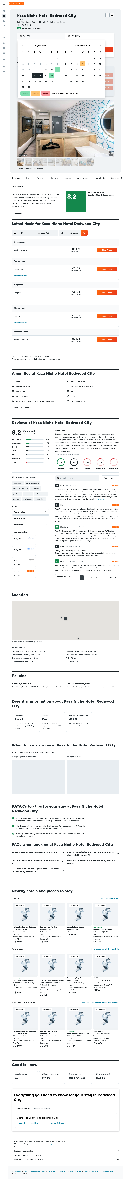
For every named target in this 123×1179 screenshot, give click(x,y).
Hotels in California (74, 1172)
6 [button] (46, 64)
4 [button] (34, 64)
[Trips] (4, 59)
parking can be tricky (20, 488)
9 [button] (23, 70)
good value (17, 494)
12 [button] (40, 70)
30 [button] (23, 87)
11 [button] (34, 70)
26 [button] (40, 81)
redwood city (40, 499)
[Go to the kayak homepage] (16, 3)
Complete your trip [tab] (23, 1108)
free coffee (28, 494)
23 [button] (23, 81)
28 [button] (52, 81)
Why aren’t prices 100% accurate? (66, 1159)
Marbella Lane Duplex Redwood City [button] (75, 928)
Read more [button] (99, 499)
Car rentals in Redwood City (27, 1123)
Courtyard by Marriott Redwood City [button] (48, 928)
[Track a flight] (4, 42)
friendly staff (35, 488)
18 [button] (34, 75)
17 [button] (29, 75)
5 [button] (40, 64)
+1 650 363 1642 (24, 25)
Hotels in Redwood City (58, 1123)
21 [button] (52, 75)
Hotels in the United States (57, 1172)
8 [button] (57, 64)
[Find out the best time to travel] (4, 47)
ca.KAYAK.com (16, 1172)
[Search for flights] (4, 11)
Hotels (26, 1172)
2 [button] (23, 64)
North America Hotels (38, 1172)
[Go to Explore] (4, 37)
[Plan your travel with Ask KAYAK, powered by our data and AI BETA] (4, 32)
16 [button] (23, 75)
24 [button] (29, 81)
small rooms (27, 499)
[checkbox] (24, 540)
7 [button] (51, 64)
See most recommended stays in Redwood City (100, 1002)
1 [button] (57, 58)
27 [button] (46, 81)
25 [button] (34, 81)
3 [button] (28, 64)
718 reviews (36, 28)
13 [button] (46, 70)
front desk (16, 499)
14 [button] (52, 70)
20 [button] (46, 75)
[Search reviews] (79, 478)
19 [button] (40, 75)
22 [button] (57, 75)
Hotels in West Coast (91, 1172)
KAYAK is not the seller (66, 1150)
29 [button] (57, 81)
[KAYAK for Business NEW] (4, 52)
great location (18, 483)
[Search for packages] (4, 26)
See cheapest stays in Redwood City (105, 949)
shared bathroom (32, 483)
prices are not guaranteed (59, 1144)
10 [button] (29, 70)
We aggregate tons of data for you (66, 1155)
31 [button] (29, 87)
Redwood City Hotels (108, 1172)
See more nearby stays (110, 898)
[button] (4, 3)
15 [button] (57, 70)
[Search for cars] (4, 21)
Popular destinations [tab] (42, 1108)
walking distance (41, 494)
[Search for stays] (4, 16)
